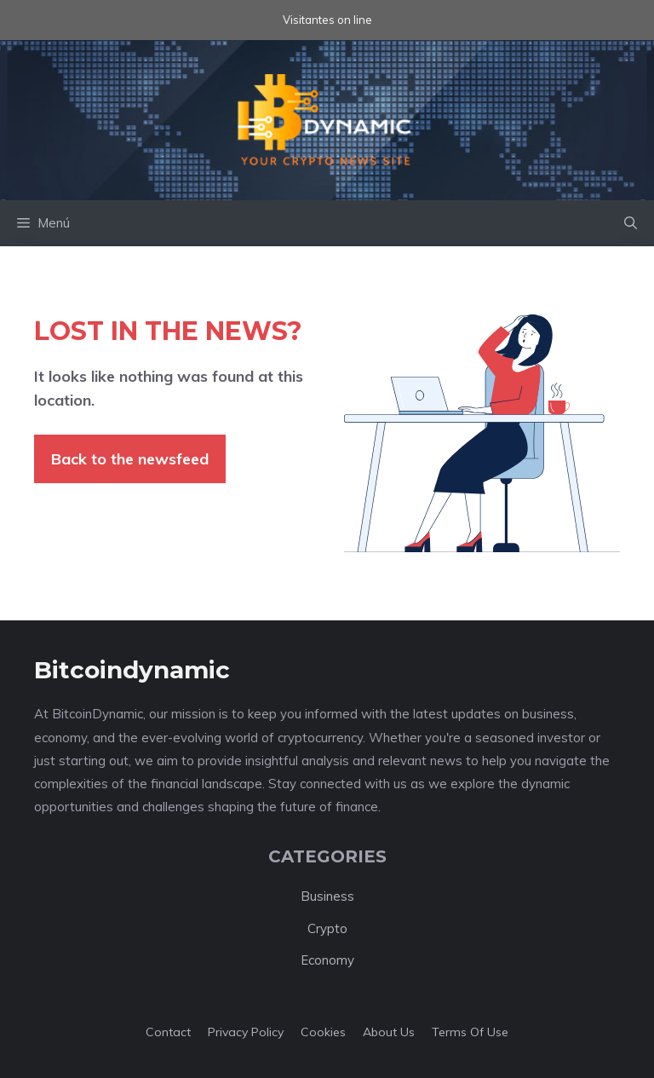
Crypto (327, 928)
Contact (168, 1032)
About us (389, 1032)
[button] (630, 223)
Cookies (323, 1032)
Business (327, 896)
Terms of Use (470, 1032)
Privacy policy (246, 1032)
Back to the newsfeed (130, 459)
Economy (327, 960)
